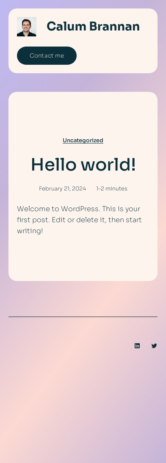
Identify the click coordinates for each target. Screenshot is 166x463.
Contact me (47, 55)
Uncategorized (83, 140)
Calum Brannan (93, 26)
